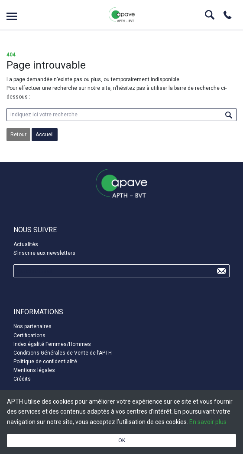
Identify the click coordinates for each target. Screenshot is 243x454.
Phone (227, 15)
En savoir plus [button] (208, 421)
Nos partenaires (32, 326)
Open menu (11, 16)
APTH (122, 15)
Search (209, 15)
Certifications (29, 335)
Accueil (45, 135)
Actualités (25, 244)
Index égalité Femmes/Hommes (52, 344)
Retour (18, 135)
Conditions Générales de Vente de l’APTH (62, 353)
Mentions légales (34, 370)
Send (221, 271)
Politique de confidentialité (45, 362)
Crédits (22, 379)
